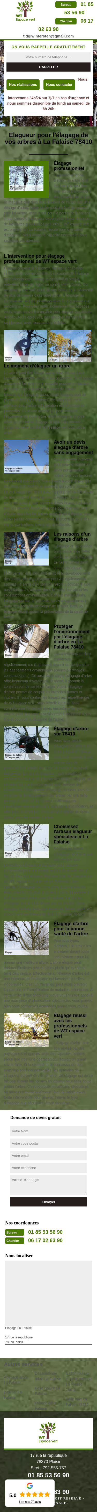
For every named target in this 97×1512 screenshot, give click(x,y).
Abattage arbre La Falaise (16, 1380)
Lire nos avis (30, 1502)
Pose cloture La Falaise (47, 1391)
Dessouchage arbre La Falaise (48, 1376)
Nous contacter (59, 84)
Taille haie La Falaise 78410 (77, 1402)
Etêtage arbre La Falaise (48, 1406)
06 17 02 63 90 (45, 1240)
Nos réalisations (23, 84)
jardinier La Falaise (13, 1395)
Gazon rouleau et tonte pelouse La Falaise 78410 (79, 1381)
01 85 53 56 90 (45, 1232)
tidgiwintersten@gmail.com (48, 36)
